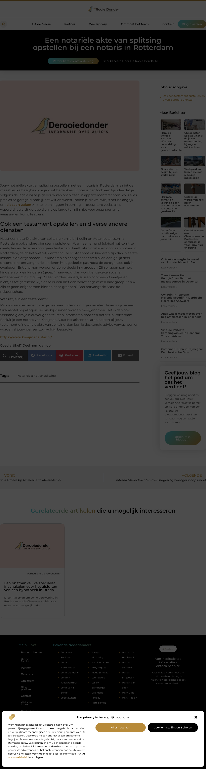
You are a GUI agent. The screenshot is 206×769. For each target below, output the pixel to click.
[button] (196, 717)
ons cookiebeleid (18, 757)
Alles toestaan (120, 727)
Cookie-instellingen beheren (173, 727)
